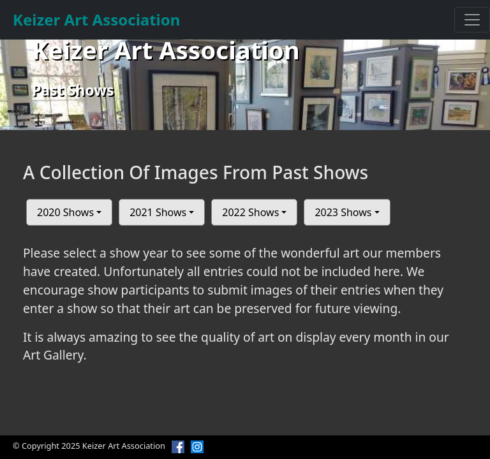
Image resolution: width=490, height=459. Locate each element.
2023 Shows (343, 212)
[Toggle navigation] (472, 20)
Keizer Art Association (96, 19)
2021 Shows (158, 212)
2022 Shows (250, 212)
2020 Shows (65, 212)
